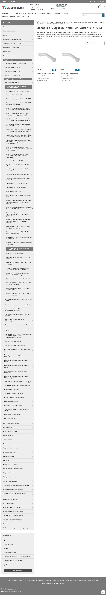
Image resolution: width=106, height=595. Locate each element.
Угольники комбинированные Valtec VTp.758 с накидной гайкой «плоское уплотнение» (19, 141)
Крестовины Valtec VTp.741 (15, 191)
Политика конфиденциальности (53, 584)
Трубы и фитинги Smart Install (14, 346)
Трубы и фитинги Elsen (12, 75)
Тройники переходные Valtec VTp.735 (19, 174)
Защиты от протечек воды (12, 520)
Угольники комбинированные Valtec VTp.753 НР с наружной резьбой (18, 136)
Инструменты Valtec (12, 82)
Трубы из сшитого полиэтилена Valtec (18, 305)
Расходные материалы (11, 423)
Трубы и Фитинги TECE (12, 67)
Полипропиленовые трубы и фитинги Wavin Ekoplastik (16, 377)
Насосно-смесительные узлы (13, 56)
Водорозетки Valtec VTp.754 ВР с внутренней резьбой (18, 227)
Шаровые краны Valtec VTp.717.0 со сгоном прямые (18, 289)
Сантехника (7, 524)
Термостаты (7, 440)
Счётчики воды (8, 503)
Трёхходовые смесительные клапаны (16, 485)
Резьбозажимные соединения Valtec (18, 325)
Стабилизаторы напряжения (13, 511)
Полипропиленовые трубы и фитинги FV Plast (18, 361)
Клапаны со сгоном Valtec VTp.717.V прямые (18, 258)
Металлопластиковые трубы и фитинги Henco (17, 350)
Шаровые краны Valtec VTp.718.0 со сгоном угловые (18, 294)
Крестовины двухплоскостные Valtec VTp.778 (18, 196)
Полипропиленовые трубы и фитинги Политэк (16, 355)
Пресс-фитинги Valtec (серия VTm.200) (15, 320)
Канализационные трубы (12, 415)
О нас (12, 14)
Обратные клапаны (9, 473)
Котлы (5, 35)
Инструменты (7, 427)
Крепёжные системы (10, 431)
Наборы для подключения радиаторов (16, 528)
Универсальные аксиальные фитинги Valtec (18, 315)
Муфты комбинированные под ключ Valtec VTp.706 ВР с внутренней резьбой (18, 214)
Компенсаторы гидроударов (13, 469)
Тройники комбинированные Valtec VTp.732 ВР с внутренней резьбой (18, 120)
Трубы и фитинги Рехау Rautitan (15, 63)
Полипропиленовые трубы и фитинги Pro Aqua (16, 372)
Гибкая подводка (10, 419)
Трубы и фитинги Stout (12, 71)
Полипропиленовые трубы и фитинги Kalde (16, 366)
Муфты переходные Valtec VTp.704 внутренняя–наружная (18, 103)
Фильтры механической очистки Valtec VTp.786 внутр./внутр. (17, 269)
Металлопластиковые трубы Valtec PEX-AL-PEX (19, 300)
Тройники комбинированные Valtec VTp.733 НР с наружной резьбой (18, 125)
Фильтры (6, 460)
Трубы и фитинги (47, 22)
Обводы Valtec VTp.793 (14, 253)
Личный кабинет (8, 16)
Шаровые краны (8, 456)
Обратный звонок (61, 6)
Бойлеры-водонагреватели (12, 39)
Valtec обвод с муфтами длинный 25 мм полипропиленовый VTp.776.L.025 (69, 77)
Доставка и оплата (44, 14)
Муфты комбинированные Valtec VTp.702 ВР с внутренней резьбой (18, 109)
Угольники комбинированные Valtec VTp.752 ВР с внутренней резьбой (18, 130)
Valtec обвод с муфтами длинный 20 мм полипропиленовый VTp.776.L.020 (45, 77)
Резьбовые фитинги (11, 401)
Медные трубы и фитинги (13, 405)
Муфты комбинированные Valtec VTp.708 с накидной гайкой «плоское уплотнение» (19, 148)
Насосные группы (9, 31)
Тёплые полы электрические (13, 516)
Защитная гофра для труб (13, 394)
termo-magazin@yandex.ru (62, 9)
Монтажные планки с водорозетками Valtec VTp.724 (19, 238)
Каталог (5, 14)
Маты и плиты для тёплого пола (15, 397)
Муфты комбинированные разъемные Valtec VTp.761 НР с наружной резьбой (19, 208)
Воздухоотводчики (9, 477)
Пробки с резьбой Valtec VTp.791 (17, 165)
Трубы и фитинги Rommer (13, 342)
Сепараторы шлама (10, 481)
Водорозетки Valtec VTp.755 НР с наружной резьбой (18, 232)
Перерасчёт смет (61, 14)
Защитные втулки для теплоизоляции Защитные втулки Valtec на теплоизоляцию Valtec (18, 335)
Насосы (5, 27)
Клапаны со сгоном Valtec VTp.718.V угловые (18, 263)
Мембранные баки (9, 452)
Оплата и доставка (80, 580)
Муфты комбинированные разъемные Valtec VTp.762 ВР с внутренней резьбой (19, 202)
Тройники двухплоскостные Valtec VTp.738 (18, 179)
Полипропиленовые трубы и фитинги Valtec (89, 22)
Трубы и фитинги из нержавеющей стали (16, 410)
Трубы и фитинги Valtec (63, 22)
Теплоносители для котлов (12, 43)
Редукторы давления (10, 465)
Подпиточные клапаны (11, 499)
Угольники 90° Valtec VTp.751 (16, 187)
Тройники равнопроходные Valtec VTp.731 (18, 169)
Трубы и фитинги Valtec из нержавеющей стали (14, 309)
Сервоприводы (8, 436)
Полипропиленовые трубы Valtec (17, 91)
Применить (17, 571)
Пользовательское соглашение (41, 580)
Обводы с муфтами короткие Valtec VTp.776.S (19, 243)
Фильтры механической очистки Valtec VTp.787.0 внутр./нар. (17, 274)
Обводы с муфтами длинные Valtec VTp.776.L (18, 249)
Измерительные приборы (11, 507)
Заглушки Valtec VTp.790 (15, 161)
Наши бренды (21, 14)
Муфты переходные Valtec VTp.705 (18, 99)
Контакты (32, 14)
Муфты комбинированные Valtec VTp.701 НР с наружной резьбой (17, 114)
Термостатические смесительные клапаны (14, 494)
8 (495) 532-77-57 (60, 5)
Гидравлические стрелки (11, 448)
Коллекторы (7, 52)
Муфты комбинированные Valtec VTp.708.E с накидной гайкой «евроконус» (17, 155)
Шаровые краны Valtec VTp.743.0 (18, 279)
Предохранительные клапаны (13, 489)
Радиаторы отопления (11, 48)
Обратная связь (22, 16)
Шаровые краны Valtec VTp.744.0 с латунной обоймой (18, 283)
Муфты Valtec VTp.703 (14, 95)
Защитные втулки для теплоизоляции (17, 386)
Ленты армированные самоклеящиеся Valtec (18, 329)
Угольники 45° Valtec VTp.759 (16, 183)
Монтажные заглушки (11, 390)
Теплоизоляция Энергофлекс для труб (17, 382)
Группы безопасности (10, 444)
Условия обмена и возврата (62, 580)
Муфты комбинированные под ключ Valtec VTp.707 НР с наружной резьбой (18, 221)
